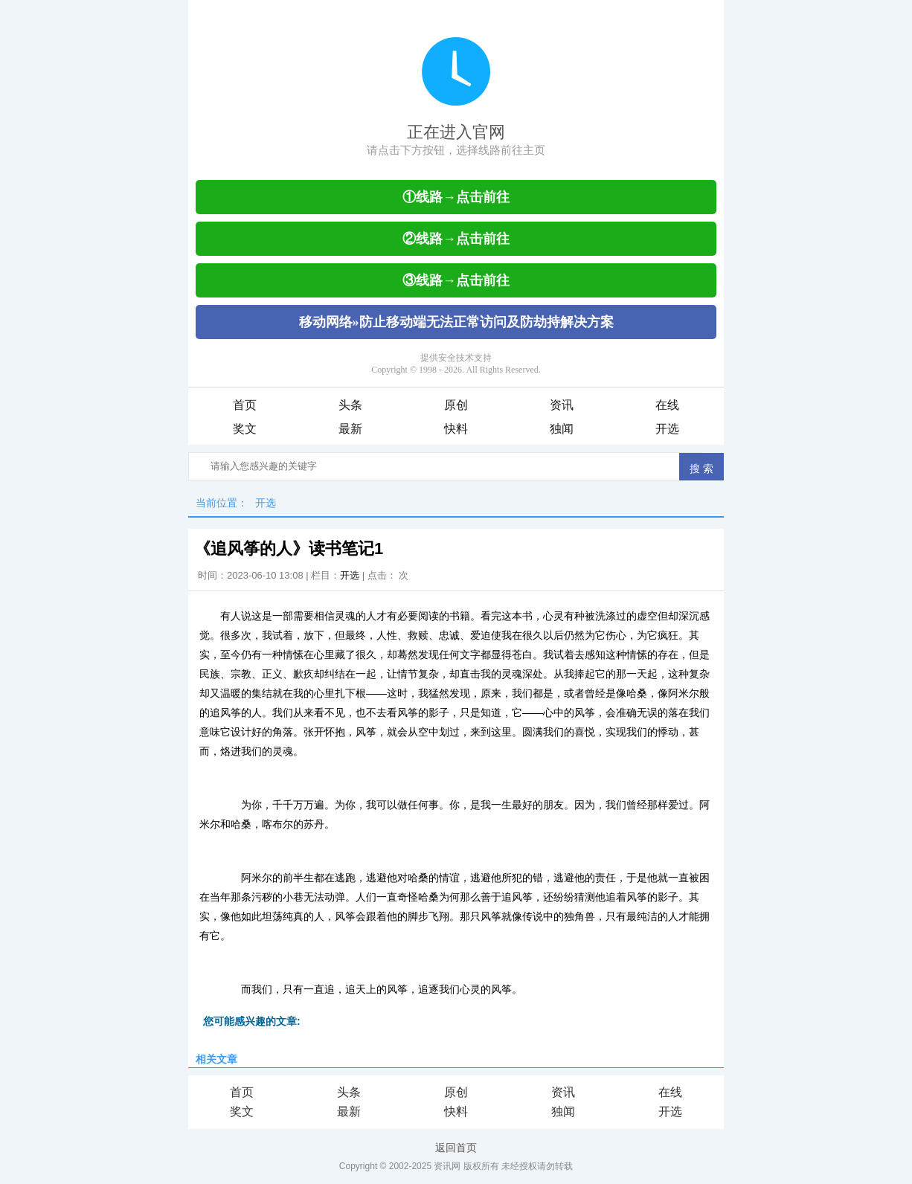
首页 (245, 405)
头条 (350, 405)
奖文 (245, 428)
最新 (350, 428)
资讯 (562, 405)
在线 (667, 405)
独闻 (562, 428)
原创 (456, 405)
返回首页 (456, 1148)
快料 (456, 428)
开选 (667, 428)
